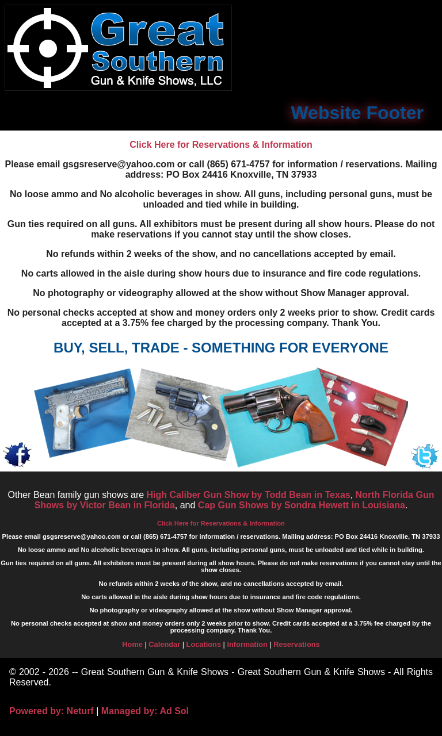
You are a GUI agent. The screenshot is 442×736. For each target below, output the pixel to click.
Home (132, 644)
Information (247, 644)
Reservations (296, 644)
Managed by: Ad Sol (145, 711)
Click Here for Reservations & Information (220, 145)
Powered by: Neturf (51, 711)
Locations (203, 644)
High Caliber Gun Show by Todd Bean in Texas (248, 495)
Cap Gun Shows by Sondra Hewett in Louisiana (301, 505)
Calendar (164, 644)
